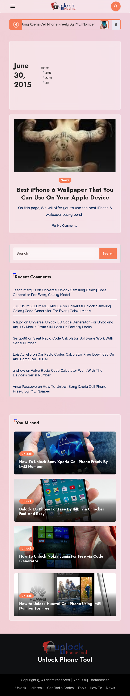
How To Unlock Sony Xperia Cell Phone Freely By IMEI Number (63, 464)
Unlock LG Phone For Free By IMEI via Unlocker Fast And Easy (61, 511)
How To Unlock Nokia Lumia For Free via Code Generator (61, 559)
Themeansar (99, 680)
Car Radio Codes (60, 688)
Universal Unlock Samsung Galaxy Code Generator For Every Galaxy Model (59, 292)
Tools (81, 688)
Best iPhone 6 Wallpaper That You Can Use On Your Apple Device (65, 193)
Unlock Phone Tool (65, 659)
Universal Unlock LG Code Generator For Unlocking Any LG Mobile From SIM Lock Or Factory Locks (63, 324)
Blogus (77, 680)
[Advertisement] (88, 74)
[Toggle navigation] (12, 6)
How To (96, 688)
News (65, 180)
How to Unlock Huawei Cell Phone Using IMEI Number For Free (60, 606)
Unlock (26, 454)
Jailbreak (37, 688)
